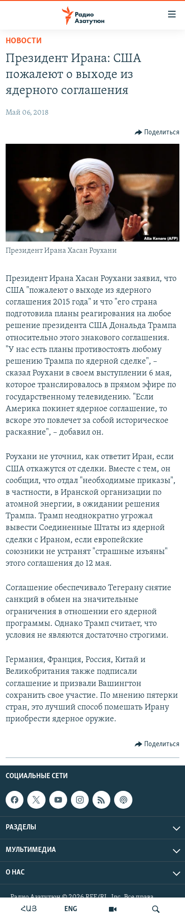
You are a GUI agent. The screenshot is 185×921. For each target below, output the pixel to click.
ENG (70, 909)
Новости (24, 41)
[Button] (157, 132)
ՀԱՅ (29, 909)
